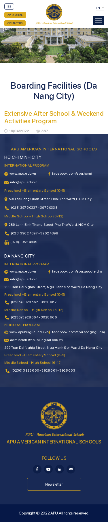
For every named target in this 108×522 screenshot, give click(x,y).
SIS (9, 6)
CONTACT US (14, 23)
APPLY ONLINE (15, 14)
